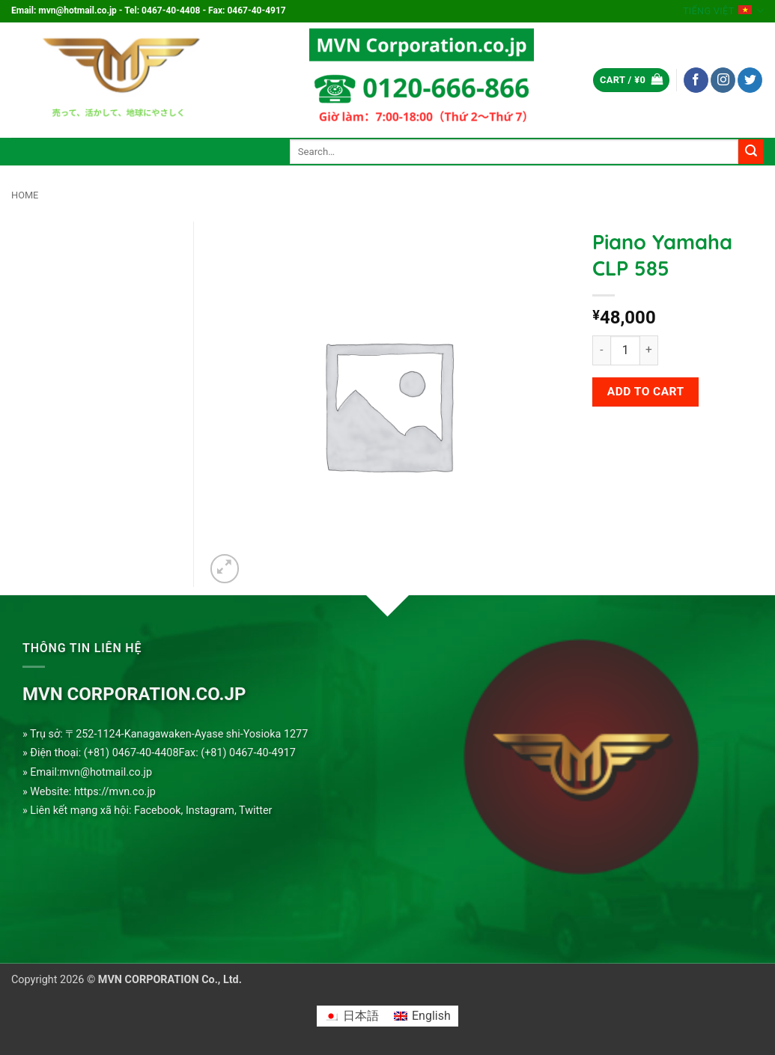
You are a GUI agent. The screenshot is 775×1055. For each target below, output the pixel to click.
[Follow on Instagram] (723, 80)
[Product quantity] (625, 350)
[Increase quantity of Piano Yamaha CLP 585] (649, 350)
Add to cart (645, 391)
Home (24, 195)
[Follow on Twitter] (750, 80)
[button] (631, 80)
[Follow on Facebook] (696, 80)
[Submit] (751, 152)
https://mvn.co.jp (115, 791)
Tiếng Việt (723, 11)
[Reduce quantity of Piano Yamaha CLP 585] (601, 350)
